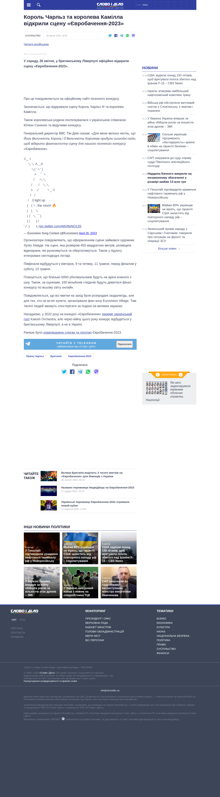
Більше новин (169, 248)
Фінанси (163, 726)
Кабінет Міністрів (98, 700)
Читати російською (36, 44)
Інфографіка (169, 374)
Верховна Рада (96, 695)
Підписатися (124, 417)
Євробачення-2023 (79, 428)
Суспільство (33, 35)
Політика (163, 713)
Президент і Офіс (98, 691)
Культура (163, 700)
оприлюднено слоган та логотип (67, 405)
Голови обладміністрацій (104, 704)
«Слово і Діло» (47, 745)
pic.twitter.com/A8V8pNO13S (60, 299)
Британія (56, 428)
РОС (145, 5)
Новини (150, 68)
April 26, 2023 (88, 306)
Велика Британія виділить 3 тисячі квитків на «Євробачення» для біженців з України (94, 549)
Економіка (165, 695)
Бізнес (162, 691)
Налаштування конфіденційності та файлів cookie (50, 754)
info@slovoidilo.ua (110, 763)
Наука (161, 704)
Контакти (18, 705)
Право (161, 717)
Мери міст (93, 708)
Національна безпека (173, 708)
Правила (17, 709)
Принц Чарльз (35, 428)
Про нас (17, 701)
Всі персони (94, 713)
